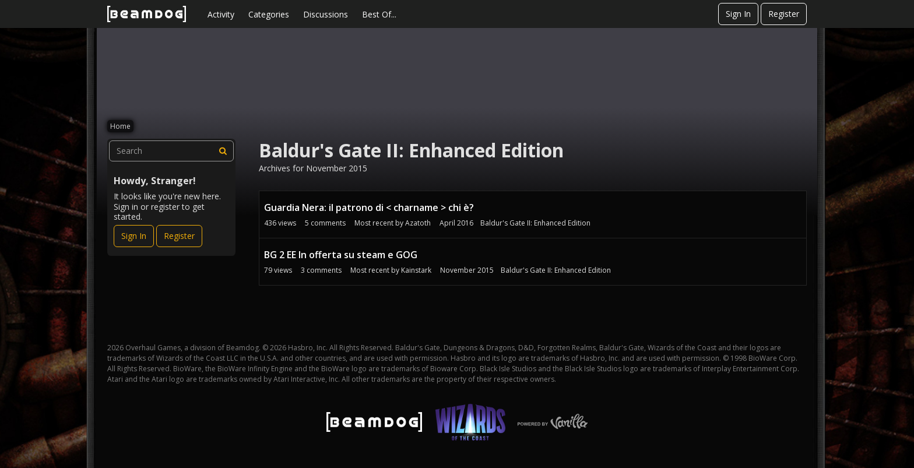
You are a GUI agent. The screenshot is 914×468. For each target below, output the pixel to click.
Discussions (325, 14)
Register (783, 13)
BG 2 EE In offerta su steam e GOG (340, 254)
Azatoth (418, 223)
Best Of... (379, 14)
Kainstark (416, 270)
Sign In (738, 13)
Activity (221, 14)
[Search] (223, 150)
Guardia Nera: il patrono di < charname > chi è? (369, 207)
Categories (268, 14)
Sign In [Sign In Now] (133, 235)
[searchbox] (171, 150)
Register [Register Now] (179, 235)
